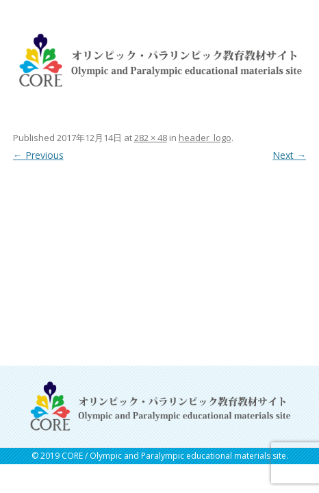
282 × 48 (150, 137)
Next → (289, 155)
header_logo (205, 137)
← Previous (38, 155)
